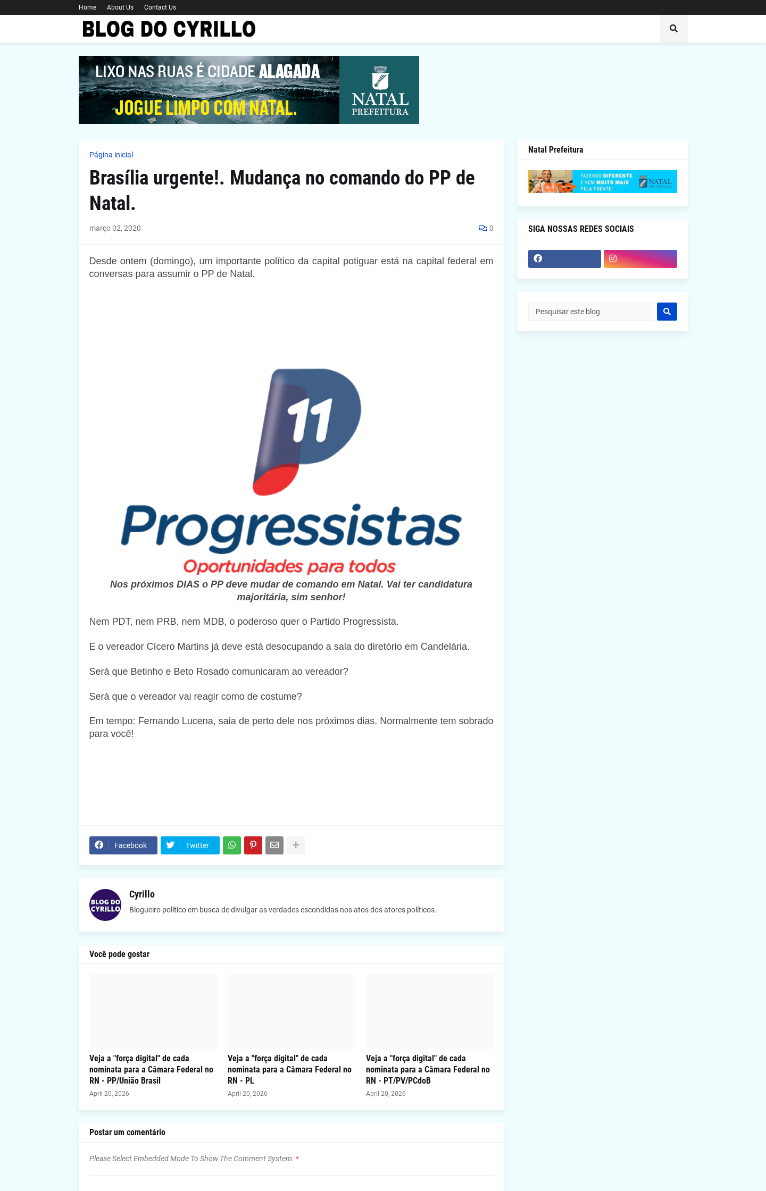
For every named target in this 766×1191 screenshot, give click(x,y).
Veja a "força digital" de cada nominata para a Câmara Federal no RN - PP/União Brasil (151, 1069)
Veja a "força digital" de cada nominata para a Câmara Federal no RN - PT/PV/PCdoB (428, 1069)
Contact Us (160, 7)
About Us (120, 7)
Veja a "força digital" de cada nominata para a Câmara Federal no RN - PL (290, 1069)
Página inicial (111, 154)
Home (87, 7)
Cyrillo (142, 894)
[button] (674, 29)
